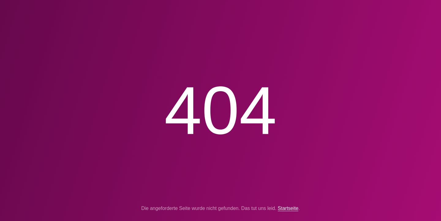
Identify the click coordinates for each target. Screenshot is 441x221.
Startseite (288, 208)
